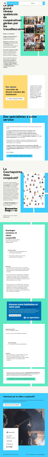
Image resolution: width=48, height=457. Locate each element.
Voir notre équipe (9, 152)
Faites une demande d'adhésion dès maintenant (19, 155)
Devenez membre (12, 3)
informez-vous (6, 217)
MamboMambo (42, 454)
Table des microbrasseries (9, 202)
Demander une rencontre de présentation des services (21, 379)
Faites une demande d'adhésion (15, 98)
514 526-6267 (9, 440)
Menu (33, 3)
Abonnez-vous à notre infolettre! (12, 404)
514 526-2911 (9, 441)
